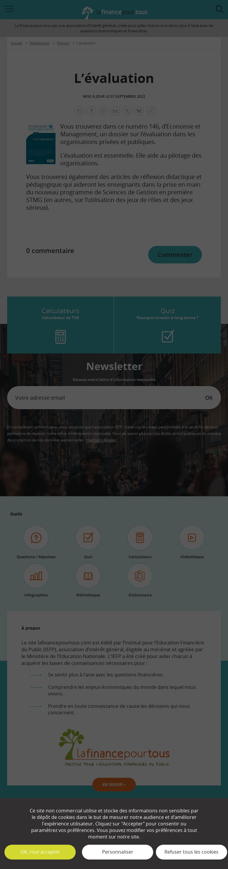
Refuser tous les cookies (191, 852)
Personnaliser (117, 852)
